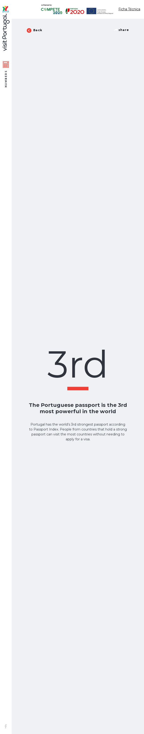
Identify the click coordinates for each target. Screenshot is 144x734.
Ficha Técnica (129, 9)
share (121, 30)
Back (34, 30)
